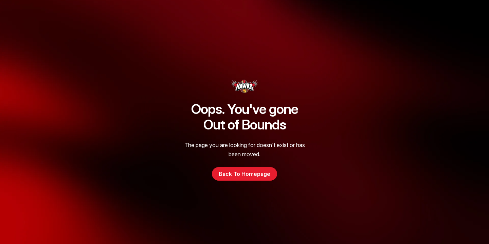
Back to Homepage (244, 173)
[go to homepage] (244, 86)
